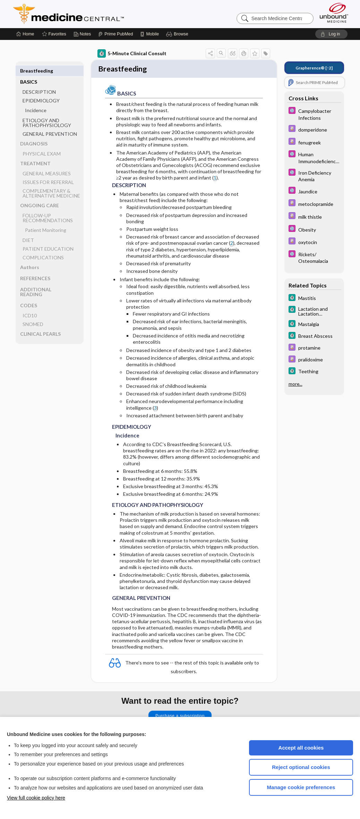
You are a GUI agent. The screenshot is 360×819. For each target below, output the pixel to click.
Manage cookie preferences (301, 787)
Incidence (35, 99)
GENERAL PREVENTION (50, 123)
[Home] (25, 34)
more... (295, 384)
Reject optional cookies (301, 767)
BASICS (28, 71)
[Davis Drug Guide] (314, 129)
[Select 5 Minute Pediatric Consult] (314, 114)
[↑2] (314, 67)
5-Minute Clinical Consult (131, 53)
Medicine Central (99, 13)
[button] (178, 34)
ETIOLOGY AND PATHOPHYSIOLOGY (47, 111)
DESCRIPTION (39, 81)
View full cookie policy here (36, 798)
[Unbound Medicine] (334, 13)
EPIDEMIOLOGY (41, 89)
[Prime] (115, 34)
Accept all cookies (301, 748)
